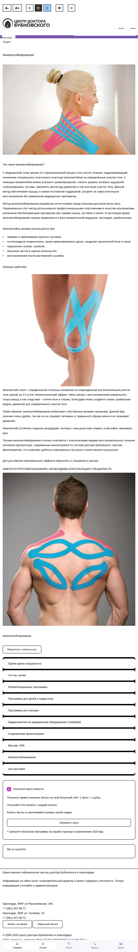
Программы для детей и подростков (30, 698)
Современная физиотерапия (26, 733)
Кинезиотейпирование (22, 757)
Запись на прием (17, 924)
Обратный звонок (47, 924)
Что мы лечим (17, 675)
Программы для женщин (23, 710)
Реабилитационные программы (27, 687)
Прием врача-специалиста (24, 663)
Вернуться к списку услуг (22, 649)
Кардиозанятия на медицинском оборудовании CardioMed (44, 722)
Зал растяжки (16, 768)
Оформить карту (69, 822)
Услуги (7, 41)
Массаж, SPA (16, 745)
